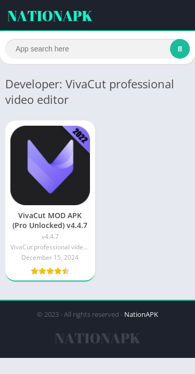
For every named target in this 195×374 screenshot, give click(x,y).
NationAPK (141, 314)
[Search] (97, 49)
